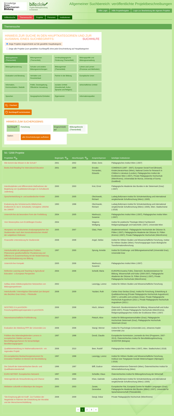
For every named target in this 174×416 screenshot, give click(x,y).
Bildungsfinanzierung (14, 67)
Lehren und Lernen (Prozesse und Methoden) (90, 68)
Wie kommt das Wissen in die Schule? (20, 163)
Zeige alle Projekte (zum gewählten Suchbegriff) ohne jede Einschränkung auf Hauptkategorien (47, 49)
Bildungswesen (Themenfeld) (36, 59)
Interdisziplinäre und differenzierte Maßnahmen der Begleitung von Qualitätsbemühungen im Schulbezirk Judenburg (26, 189)
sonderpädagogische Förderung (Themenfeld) (64, 59)
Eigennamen (60, 96)
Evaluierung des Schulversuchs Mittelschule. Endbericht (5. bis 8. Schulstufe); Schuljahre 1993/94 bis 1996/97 (26, 207)
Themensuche (26, 17)
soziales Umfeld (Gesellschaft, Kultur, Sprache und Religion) (63, 87)
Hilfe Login (102, 11)
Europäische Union (87, 76)
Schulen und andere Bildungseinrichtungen (38, 68)
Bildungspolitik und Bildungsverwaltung (87, 59)
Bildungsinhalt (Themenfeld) (60, 68)
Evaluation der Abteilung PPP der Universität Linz (25, 328)
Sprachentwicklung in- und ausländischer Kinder (24, 196)
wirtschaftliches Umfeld (88, 85)
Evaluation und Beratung (15, 76)
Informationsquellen (87, 96)
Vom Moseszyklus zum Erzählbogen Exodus (23, 222)
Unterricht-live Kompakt (14, 263)
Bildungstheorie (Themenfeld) (12, 59)
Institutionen (65, 17)
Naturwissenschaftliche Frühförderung (20, 318)
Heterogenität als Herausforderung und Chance (24, 379)
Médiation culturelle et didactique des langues (23, 386)
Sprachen (9, 96)
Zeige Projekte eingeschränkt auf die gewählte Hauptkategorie (33, 44)
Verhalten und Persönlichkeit (35, 77)
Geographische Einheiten (40, 96)
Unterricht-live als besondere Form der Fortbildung (25, 214)
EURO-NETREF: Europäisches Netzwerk (21, 374)
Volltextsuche (9, 17)
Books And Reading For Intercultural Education (24, 168)
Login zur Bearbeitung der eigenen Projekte (151, 11)
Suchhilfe (91, 39)
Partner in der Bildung (63, 76)
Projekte (39, 17)
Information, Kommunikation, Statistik (15, 86)
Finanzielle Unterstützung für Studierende (21, 240)
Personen (51, 17)
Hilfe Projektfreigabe (120, 11)
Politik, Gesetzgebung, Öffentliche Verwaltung (38, 86)
